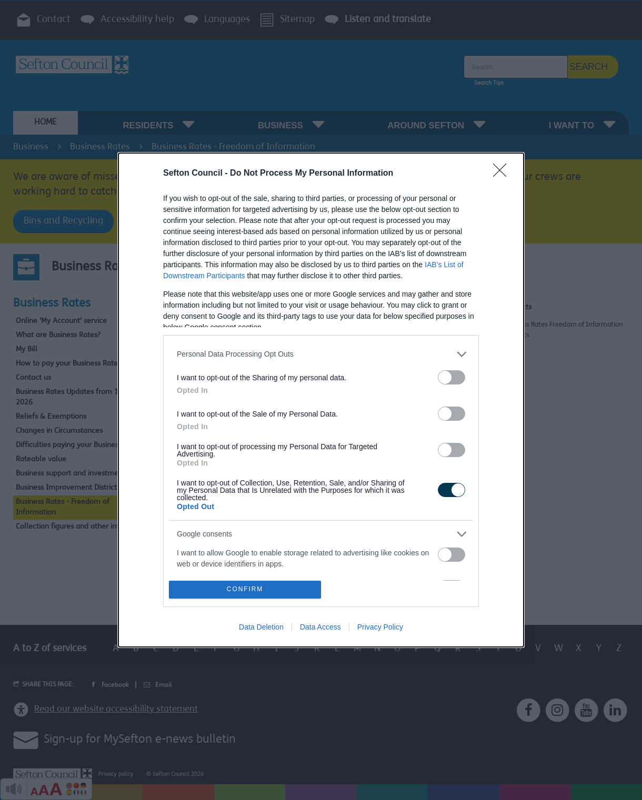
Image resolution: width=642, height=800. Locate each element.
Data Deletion (261, 627)
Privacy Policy (380, 627)
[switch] (451, 377)
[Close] (503, 174)
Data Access (320, 627)
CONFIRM (245, 590)
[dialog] (321, 400)
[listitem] (321, 354)
